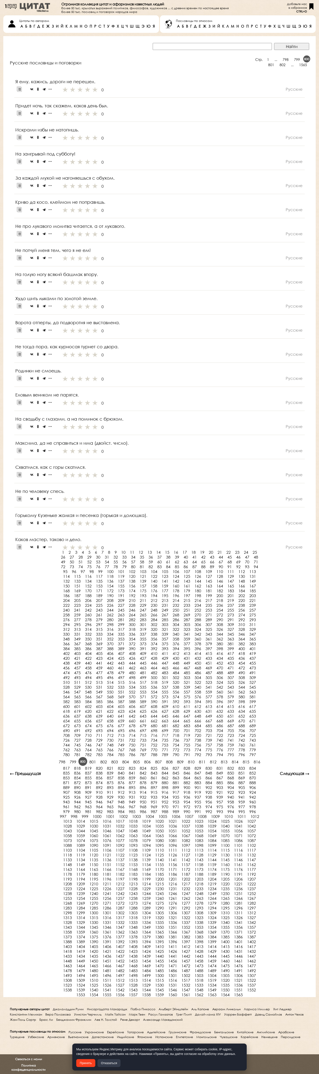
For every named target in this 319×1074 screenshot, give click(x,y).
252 (198, 610)
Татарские (135, 1032)
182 (219, 590)
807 (158, 761)
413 (187, 653)
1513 (133, 980)
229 (143, 605)
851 (241, 773)
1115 (225, 850)
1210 (93, 883)
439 (77, 663)
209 (121, 600)
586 (110, 701)
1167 (120, 869)
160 (176, 586)
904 (230, 787)
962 (77, 806)
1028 (67, 826)
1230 (159, 888)
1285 (93, 908)
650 (219, 716)
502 (176, 677)
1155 (159, 864)
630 (198, 711)
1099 (212, 845)
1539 (80, 989)
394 (176, 648)
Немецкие (269, 1037)
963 (88, 806)
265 (143, 614)
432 (198, 658)
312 (66, 629)
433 (209, 658)
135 (99, 581)
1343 (67, 927)
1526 (107, 985)
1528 (133, 985)
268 (176, 614)
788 (154, 754)
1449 (80, 961)
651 (230, 716)
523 (209, 682)
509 (252, 677)
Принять (86, 1063)
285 (165, 619)
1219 (212, 883)
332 (88, 634)
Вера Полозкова (58, 1014)
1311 (238, 912)
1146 (238, 859)
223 (77, 605)
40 (186, 557)
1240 (93, 893)
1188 (199, 874)
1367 (185, 932)
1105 (93, 850)
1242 (120, 893)
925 (66, 797)
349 (77, 639)
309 (230, 624)
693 (99, 730)
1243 (133, 893)
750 (132, 745)
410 (154, 653)
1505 (225, 975)
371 (121, 643)
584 (88, 701)
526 (241, 682)
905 (241, 787)
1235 (225, 888)
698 (154, 730)
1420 (93, 951)
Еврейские (115, 1032)
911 (110, 792)
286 (176, 619)
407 (121, 653)
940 (230, 797)
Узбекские (36, 1037)
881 (176, 782)
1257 (120, 898)
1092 (120, 845)
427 (143, 658)
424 (110, 658)
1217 (185, 883)
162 (198, 586)
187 (77, 595)
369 (99, 643)
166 (241, 586)
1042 (251, 826)
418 (241, 653)
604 (110, 706)
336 (132, 634)
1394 (146, 941)
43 (212, 557)
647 (187, 716)
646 (176, 716)
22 (228, 552)
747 (99, 745)
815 (246, 761)
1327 (251, 917)
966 (121, 806)
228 (132, 605)
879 (154, 782)
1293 (199, 908)
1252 (251, 893)
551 (121, 692)
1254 (80, 898)
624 (132, 711)
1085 (225, 840)
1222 (251, 883)
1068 (199, 835)
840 (121, 773)
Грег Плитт (184, 1014)
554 (154, 692)
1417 (251, 946)
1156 (172, 864)
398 (219, 648)
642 (132, 716)
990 (187, 811)
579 (230, 696)
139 (143, 581)
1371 (238, 932)
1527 (120, 985)
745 (77, 745)
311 (252, 624)
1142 (185, 859)
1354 (212, 927)
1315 (93, 917)
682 (176, 725)
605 (121, 706)
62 (177, 561)
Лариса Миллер (257, 1009)
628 (176, 711)
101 (121, 571)
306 (198, 624)
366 (66, 643)
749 (121, 745)
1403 (67, 946)
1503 (199, 975)
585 (99, 701)
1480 (93, 970)
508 (241, 677)
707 (252, 730)
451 (209, 663)
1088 (67, 845)
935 (176, 797)
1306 (172, 912)
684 (198, 725)
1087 (251, 840)
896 (143, 787)
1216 (172, 883)
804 (125, 761)
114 (66, 576)
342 (198, 634)
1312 (251, 912)
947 (110, 802)
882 (187, 782)
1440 (159, 956)
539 (187, 687)
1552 (251, 989)
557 (187, 692)
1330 (93, 922)
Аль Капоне (200, 1009)
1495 (93, 975)
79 (124, 566)
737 (187, 740)
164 (219, 586)
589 (143, 701)
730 (110, 740)
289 (209, 619)
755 (187, 745)
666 (198, 720)
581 (252, 696)
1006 (176, 816)
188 (88, 595)
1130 (225, 855)
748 (110, 745)
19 (202, 552)
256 (241, 610)
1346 (107, 927)
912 (121, 792)
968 (143, 806)
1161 (238, 864)
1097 (185, 845)
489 (230, 672)
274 (241, 614)
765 (99, 749)
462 (132, 667)
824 (143, 768)
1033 (133, 826)
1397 (185, 941)
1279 (212, 903)
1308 (199, 912)
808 (169, 761)
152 (88, 586)
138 (132, 581)
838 (99, 773)
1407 (120, 946)
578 (219, 696)
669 (230, 720)
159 (165, 586)
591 (165, 701)
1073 (67, 840)
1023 (199, 821)
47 (247, 557)
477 (99, 672)
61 (168, 561)
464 (154, 667)
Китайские (245, 1032)
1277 (185, 903)
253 (209, 610)
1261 (172, 898)
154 (110, 586)
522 (198, 682)
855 (88, 777)
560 (219, 692)
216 (198, 600)
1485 (159, 970)
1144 (212, 859)
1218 (199, 883)
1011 (241, 816)
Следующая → (294, 773)
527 (252, 682)
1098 (199, 845)
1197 (120, 879)
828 (187, 768)
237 (230, 605)
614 (219, 706)
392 (154, 648)
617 (252, 706)
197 (187, 595)
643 (143, 716)
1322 (185, 917)
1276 (172, 903)
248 (154, 610)
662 (154, 720)
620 (88, 711)
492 (66, 677)
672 (66, 725)
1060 (93, 835)
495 (99, 677)
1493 (67, 975)
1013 (67, 821)
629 (187, 711)
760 (241, 745)
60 (159, 561)
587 (121, 701)
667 (209, 720)
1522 (251, 980)
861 (154, 777)
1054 (212, 830)
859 (132, 777)
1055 (225, 830)
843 (154, 773)
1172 (185, 869)
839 (110, 773)
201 (230, 595)
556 (176, 692)
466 (176, 667)
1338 (199, 922)
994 (230, 811)
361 (209, 639)
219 (230, 600)
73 (72, 566)
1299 (80, 912)
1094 (146, 845)
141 (165, 581)
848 (209, 773)
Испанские (164, 1037)
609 (165, 706)
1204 (212, 879)
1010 (228, 816)
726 (66, 740)
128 (219, 576)
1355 (225, 927)
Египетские (184, 1037)
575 (187, 696)
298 (110, 624)
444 (132, 663)
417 (230, 653)
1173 (199, 869)
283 (143, 619)
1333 (133, 922)
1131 (238, 855)
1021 (172, 821)
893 (110, 787)
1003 (136, 816)
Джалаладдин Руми (68, 1009)
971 (176, 806)
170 (88, 590)
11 (132, 552)
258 (66, 614)
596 (219, 701)
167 (252, 586)
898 (165, 787)
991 (198, 811)
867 (219, 777)
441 (99, 663)
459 (99, 667)
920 (209, 792)
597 (230, 701)
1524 (80, 985)
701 (187, 730)
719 (187, 735)
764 (88, 749)
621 (99, 711)
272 (219, 614)
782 (88, 754)
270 (198, 614)
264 (132, 614)
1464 (80, 965)
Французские (200, 1032)
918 (187, 792)
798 (286, 59)
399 (230, 648)
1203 (199, 879)
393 (165, 648)
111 (230, 571)
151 (77, 586)
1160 (225, 864)
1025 (225, 821)
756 (198, 745)
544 (241, 687)
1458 (199, 961)
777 (230, 749)
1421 (107, 951)
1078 (133, 840)
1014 (80, 821)
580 (241, 696)
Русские (75, 1032)
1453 (133, 961)
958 (230, 802)
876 (121, 782)
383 (252, 643)
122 (154, 576)
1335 (159, 922)
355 (143, 639)
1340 (225, 922)
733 (143, 740)
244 (110, 610)
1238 (67, 893)
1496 (107, 975)
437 (252, 658)
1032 (120, 826)
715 (143, 735)
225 (99, 605)
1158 (199, 864)
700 (176, 730)
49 (63, 561)
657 (99, 720)
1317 (120, 917)
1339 (212, 922)
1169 (146, 869)
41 (194, 557)
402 (66, 653)
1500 (159, 975)
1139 (146, 859)
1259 (146, 898)
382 (241, 643)
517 (143, 682)
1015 (93, 821)
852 (252, 773)
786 (132, 754)
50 (72, 561)
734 (154, 740)
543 (230, 687)
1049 (146, 830)
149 (252, 581)
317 (121, 629)
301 (143, 624)
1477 (251, 965)
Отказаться (109, 1063)
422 (88, 658)
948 (121, 802)
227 (121, 605)
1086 (238, 840)
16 (176, 552)
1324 (212, 917)
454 (241, 663)
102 (132, 571)
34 (133, 557)
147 (230, 581)
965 (110, 806)
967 (132, 806)
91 (229, 566)
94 (256, 566)
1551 (238, 989)
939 (219, 797)
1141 (172, 859)
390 (132, 648)
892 (99, 787)
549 (99, 692)
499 (143, 677)
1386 (238, 936)
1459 (212, 961)
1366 (172, 932)
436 (241, 658)
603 (99, 706)
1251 (238, 893)
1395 (159, 941)
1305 (159, 912)
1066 (172, 835)
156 (132, 586)
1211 (107, 883)
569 (121, 696)
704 (219, 730)
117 (99, 576)
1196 (107, 879)
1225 (93, 888)
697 (143, 730)
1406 (107, 946)
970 (165, 806)
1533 (199, 985)
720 (198, 735)
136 (110, 581)
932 (143, 797)
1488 (199, 970)
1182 (120, 874)
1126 (172, 855)
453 (230, 663)
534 (132, 687)
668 (219, 720)
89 (212, 566)
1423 (133, 951)
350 (88, 639)
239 (252, 605)
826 (165, 768)
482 (154, 672)
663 (165, 720)
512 (88, 682)
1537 (251, 985)
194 (154, 595)
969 (154, 806)
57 (133, 561)
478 (110, 672)
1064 (146, 835)
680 (154, 725)
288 (198, 619)
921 (219, 792)
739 (209, 740)
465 (165, 667)
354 (132, 639)
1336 (172, 922)
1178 (67, 874)
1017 (120, 821)
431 (187, 658)
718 (176, 735)
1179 (80, 874)
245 (121, 610)
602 (88, 706)
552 (132, 692)
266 (154, 614)
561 (230, 692)
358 (176, 639)
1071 (238, 835)
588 (132, 701)
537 (165, 687)
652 (241, 716)
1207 (251, 879)
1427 (185, 951)
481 (143, 672)
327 (230, 629)
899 (176, 787)
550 (110, 692)
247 (143, 610)
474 (66, 672)
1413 (199, 946)
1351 (172, 927)
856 (99, 777)
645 (165, 716)
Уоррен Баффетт (238, 1014)
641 (121, 716)
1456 (172, 961)
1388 (67, 941)
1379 (146, 936)
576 (198, 696)
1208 (67, 883)
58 (142, 561)
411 (165, 653)
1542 (120, 989)
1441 (172, 956)
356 (154, 639)
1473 (199, 965)
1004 (149, 816)
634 (241, 711)
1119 (80, 855)
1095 (159, 845)
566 (88, 696)
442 (110, 663)
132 (66, 581)
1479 (80, 970)
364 (241, 639)
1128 (199, 855)
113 (252, 571)
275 (252, 614)
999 (85, 816)
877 (132, 782)
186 (66, 595)
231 (165, 605)
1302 (120, 912)
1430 (225, 951)
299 (121, 624)
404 (88, 653)
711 (99, 735)
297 (99, 624)
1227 (120, 888)
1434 (80, 956)
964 (99, 806)
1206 (238, 879)
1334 (146, 922)
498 (132, 677)
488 (219, 672)
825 (154, 768)
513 (99, 682)
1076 (107, 840)
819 (88, 768)
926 (77, 797)
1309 (212, 912)
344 (219, 634)
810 (191, 761)
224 (88, 605)
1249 (212, 893)
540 (198, 687)
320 (154, 629)
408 (132, 653)
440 (88, 663)
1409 (146, 946)
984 (121, 811)
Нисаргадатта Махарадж (107, 1009)
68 (229, 561)
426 (132, 658)
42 (203, 557)
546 (66, 692)
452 (219, 663)
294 (66, 624)
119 (121, 576)
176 (154, 590)
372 (132, 643)
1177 (251, 869)
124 (176, 576)
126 (198, 576)
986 (143, 811)
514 (110, 682)
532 (110, 687)
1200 (159, 879)
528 (66, 687)
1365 (159, 932)
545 (252, 687)
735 (165, 740)
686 (219, 725)
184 (241, 590)
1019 (146, 821)
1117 (251, 850)
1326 (238, 917)
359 (187, 639)
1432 (251, 951)
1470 (159, 965)
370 (110, 643)
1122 (120, 855)
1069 (212, 835)
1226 (107, 888)
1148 (67, 864)
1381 (172, 936)
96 (74, 571)
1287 (120, 908)
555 (165, 692)
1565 (303, 64)
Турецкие (17, 1037)
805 (136, 761)
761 (252, 745)
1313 (67, 917)
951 (154, 802)
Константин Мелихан (26, 1014)
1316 (107, 917)
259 (77, 614)
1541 (107, 989)
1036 (172, 826)
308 (219, 624)
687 (230, 725)
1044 (80, 830)
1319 (146, 917)
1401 (238, 941)
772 (176, 749)
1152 (120, 864)
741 (230, 740)
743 (252, 740)
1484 (146, 970)
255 (230, 610)
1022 (185, 821)
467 (187, 667)
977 (241, 806)
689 (252, 725)
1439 (146, 956)
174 (132, 590)
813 (224, 761)
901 (198, 787)
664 (176, 720)
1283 (67, 908)
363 (230, 639)
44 (221, 557)
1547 (185, 989)
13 (149, 552)
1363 (133, 932)
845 (176, 773)
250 (176, 610)
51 (80, 561)
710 (88, 735)
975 (219, 806)
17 (185, 552)
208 (110, 600)
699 (165, 730)
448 (176, 663)
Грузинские (177, 1032)
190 (110, 595)
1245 (159, 893)
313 (77, 629)
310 (241, 624)
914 (143, 792)
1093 (133, 845)
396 (198, 648)
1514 (146, 980)
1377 (120, 936)
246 (132, 610)
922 (230, 792)
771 (165, 749)
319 (143, 629)
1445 (225, 956)
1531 (172, 985)
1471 (172, 965)
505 (209, 677)
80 (133, 566)
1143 (199, 859)
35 (142, 557)
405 (99, 653)
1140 (159, 859)
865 (198, 777)
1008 (202, 816)
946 (99, 802)
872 (77, 782)
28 (80, 557)
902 (209, 787)
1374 (80, 936)
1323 (199, 917)
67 (221, 561)
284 (154, 619)
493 (77, 677)
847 (198, 773)
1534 (212, 985)
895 (132, 787)
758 (219, 745)
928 (99, 797)
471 (230, 667)
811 (202, 761)
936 (187, 797)
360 (198, 639)
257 (252, 610)
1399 (212, 941)
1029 (80, 826)
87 (194, 566)
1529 (146, 985)
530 (88, 687)
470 (219, 667)
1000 (97, 816)
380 (219, 643)
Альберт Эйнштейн (173, 1009)
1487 (185, 970)
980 (77, 811)
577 (209, 696)
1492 (251, 970)
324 (198, 629)
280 (110, 619)
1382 (185, 936)
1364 (146, 932)
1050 (159, 830)
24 (246, 552)
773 (187, 749)
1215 (159, 883)
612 (198, 706)
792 (198, 754)
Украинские (94, 1032)
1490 (225, 970)
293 (252, 619)
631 (209, 711)
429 (165, 658)
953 (176, 802)
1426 (172, 951)
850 (230, 773)
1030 (93, 826)
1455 (159, 961)
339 (165, 634)
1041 (238, 826)
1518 (199, 980)
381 (230, 643)
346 (241, 634)
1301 (107, 912)
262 (110, 614)
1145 (225, 859)
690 (66, 730)
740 (219, 740)
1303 (133, 912)
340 (176, 634)
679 (143, 725)
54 (107, 561)
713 (121, 735)
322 (176, 629)
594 (198, 701)
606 (132, 706)
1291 (172, 908)
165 (230, 586)
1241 (107, 893)
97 (83, 571)
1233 (199, 888)
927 (88, 797)
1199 (146, 879)
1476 (238, 965)
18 (193, 552)
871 (66, 782)
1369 (212, 932)
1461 (238, 961)
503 (187, 677)
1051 (172, 830)
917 (176, 792)
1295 (225, 908)
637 (77, 716)
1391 (107, 941)
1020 (159, 821)
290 (219, 619)
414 (198, 653)
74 (80, 566)
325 (209, 629)
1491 (238, 970)
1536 (238, 985)
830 (209, 768)
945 (88, 802)
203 (252, 595)
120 (132, 576)
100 (110, 571)
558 (198, 692)
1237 (251, 888)
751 (143, 745)
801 (271, 64)
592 (176, 701)
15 (167, 552)
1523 (67, 985)
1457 (185, 961)
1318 (133, 917)
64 (194, 561)
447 (165, 663)
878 (143, 782)
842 (143, 773)
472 (241, 667)
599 (252, 701)
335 (121, 634)
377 (187, 643)
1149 (80, 864)
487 (209, 672)
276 (66, 619)
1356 (238, 927)
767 (121, 749)
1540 (93, 989)
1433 (67, 956)
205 (77, 600)
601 (77, 706)
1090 (93, 845)
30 (98, 557)
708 (66, 735)
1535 (225, 985)
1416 (238, 946)
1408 (133, 946)
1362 (120, 932)
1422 (120, 951)
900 (187, 787)
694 (110, 730)
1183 (133, 874)
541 (209, 687)
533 (121, 687)
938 (209, 797)
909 (88, 792)
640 (110, 716)
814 (235, 761)
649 (209, 716)
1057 (251, 830)
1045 (93, 830)
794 (219, 754)
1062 (120, 835)
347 (252, 634)
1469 (146, 965)
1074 (80, 840)
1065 (159, 835)
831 (219, 768)
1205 (225, 879)
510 (66, 682)
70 (247, 561)
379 (209, 643)
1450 (93, 961)
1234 (212, 888)
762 (66, 749)
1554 (93, 994)
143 (187, 581)
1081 (172, 840)
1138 (133, 859)
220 (241, 600)
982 (99, 811)
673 (77, 725)
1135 (93, 859)
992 (209, 811)
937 (198, 797)
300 (132, 624)
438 (66, 663)
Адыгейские (156, 1032)
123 (165, 576)
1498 (133, 975)
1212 (120, 883)
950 (143, 802)
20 (211, 552)
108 (198, 571)
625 (143, 711)
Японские (144, 1037)
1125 (159, 855)
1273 (133, 903)
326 (219, 629)
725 (252, 735)
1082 (185, 840)
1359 (80, 932)
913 (132, 792)
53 (98, 561)
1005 (162, 816)
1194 (80, 879)
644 (154, 716)
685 (209, 725)
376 (176, 643)
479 (121, 672)
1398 (199, 941)
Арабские (286, 1032)
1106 (107, 850)
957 (219, 802)
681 (165, 725)
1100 (225, 845)
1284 (80, 908)
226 (110, 605)
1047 (120, 830)
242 (88, 610)
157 (143, 586)
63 (186, 561)
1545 (159, 989)
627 (165, 711)
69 (238, 561)
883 (198, 782)
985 (132, 811)
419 (252, 653)
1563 (212, 994)
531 (99, 687)
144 (198, 581)
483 (165, 672)
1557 (133, 994)
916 (165, 792)
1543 (133, 989)
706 (241, 730)
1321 (172, 917)
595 (209, 701)
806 (147, 761)
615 (230, 706)
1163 (67, 869)
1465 (93, 965)
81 (142, 566)
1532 (185, 985)
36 (151, 557)
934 (165, 797)
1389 (80, 941)
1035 (159, 826)
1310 (225, 912)
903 (219, 787)
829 (198, 768)
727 (77, 740)
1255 (93, 898)
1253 (67, 898)
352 (110, 639)
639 (99, 716)
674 (88, 725)
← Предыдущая (25, 773)
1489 (212, 970)
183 (230, 590)
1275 (159, 903)
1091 (107, 845)
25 (255, 552)
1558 (146, 994)
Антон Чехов (294, 1014)
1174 (212, 869)
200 (219, 595)
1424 (146, 951)
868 (230, 777)
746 (88, 745)
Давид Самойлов (268, 1014)
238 (241, 605)
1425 (159, 951)
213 (165, 600)
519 (165, 682)
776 (219, 749)
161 (187, 586)
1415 (225, 946)
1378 (133, 936)
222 (66, 605)
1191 (238, 874)
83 (159, 566)
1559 (159, 994)
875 (110, 782)
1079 (146, 840)
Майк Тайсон (115, 1014)
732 (132, 740)
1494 (80, 975)
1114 (212, 850)
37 (159, 557)
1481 (107, 970)
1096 (172, 845)
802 (282, 64)
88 (203, 566)
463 (143, 667)
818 (77, 768)
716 (154, 735)
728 (88, 740)
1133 (67, 859)
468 (198, 667)
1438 (133, 956)
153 (99, 586)
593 (187, 701)
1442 (185, 956)
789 (165, 754)
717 (165, 735)
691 (77, 730)
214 (176, 600)
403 (77, 653)
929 (110, 797)
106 (176, 571)
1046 (107, 830)
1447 (251, 956)
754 (176, 745)
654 (66, 720)
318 (132, 629)
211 (143, 600)
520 (176, 682)
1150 (93, 864)
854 (77, 777)
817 (66, 768)
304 (176, 624)
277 (77, 619)
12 (141, 552)
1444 (212, 956)
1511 (107, 980)
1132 (251, 855)
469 (209, 667)
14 (158, 552)
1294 (212, 908)
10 (123, 552)
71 (256, 561)
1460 (225, 961)
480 (132, 672)
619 (77, 711)
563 (252, 692)
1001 (110, 816)
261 (99, 614)
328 (241, 629)
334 (110, 634)
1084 (212, 840)
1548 (199, 989)
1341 (238, 922)
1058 (67, 835)
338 (154, 634)
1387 (251, 936)
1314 (80, 917)
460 (110, 667)
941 (241, 797)
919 (198, 792)
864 (187, 777)
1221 (238, 883)
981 (88, 811)
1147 (251, 859)
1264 (212, 898)
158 (154, 586)
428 (154, 658)
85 (177, 566)
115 (77, 576)
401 (252, 648)
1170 (159, 869)
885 (219, 782)
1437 (120, 956)
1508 (67, 980)
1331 (107, 922)
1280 (225, 903)
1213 (133, 883)
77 (107, 566)
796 (241, 754)
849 (219, 773)
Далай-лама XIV (208, 1014)
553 (143, 692)
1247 (185, 893)
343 (209, 634)
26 (63, 557)
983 (110, 811)
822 (121, 768)
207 (99, 600)
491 (252, 672)
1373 (67, 936)
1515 (159, 980)
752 (154, 745)
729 (99, 740)
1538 (67, 989)
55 (115, 561)
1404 (80, 946)
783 (99, 754)
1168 (133, 869)
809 (180, 761)
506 (219, 677)
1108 (133, 850)
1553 (80, 994)
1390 (93, 941)
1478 (67, 970)
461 (121, 667)
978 (252, 806)
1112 (185, 850)
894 (121, 787)
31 (107, 557)
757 (209, 745)
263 (121, 614)
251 (187, 610)
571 (143, 696)
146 (219, 581)
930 (121, 797)
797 (252, 754)
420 (66, 658)
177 (165, 590)
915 (154, 792)
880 (165, 782)
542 (219, 687)
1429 (212, 951)
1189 (212, 874)
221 (252, 600)
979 (66, 811)
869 (241, 777)
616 (241, 706)
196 (176, 595)
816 (257, 761)
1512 (120, 980)
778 (241, 749)
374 (154, 643)
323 (187, 629)
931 (132, 797)
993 (219, 811)
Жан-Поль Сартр (23, 1019)
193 (143, 595)
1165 (93, 869)
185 (252, 590)
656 (88, 720)
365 (252, 639)
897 (154, 787)
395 (187, 648)
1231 (172, 888)
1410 (159, 946)
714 (132, 735)
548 (88, 692)
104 (154, 571)
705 (230, 730)
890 (77, 787)
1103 (67, 850)
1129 (212, 855)
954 (187, 802)
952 (165, 802)
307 (209, 624)
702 (198, 730)
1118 (67, 855)
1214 (146, 883)
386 (88, 648)
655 (77, 720)
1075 (93, 840)
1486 (172, 970)
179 (187, 590)
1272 (120, 903)
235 (209, 605)
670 (241, 720)
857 (110, 777)
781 (77, 754)
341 (187, 634)
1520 (225, 980)
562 (241, 692)
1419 (80, 951)
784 (110, 754)
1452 (120, 961)
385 (77, 648)
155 (121, 586)
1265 (225, 898)
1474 (212, 965)
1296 (238, 908)
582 (66, 701)
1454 (146, 961)
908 (77, 792)
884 (209, 782)
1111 (172, 850)
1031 (107, 826)
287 (187, 619)
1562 (199, 994)
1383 (199, 936)
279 (99, 619)
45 (229, 557)
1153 (133, 864)
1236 (238, 888)
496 (110, 677)
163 (209, 586)
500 (154, 677)
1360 (93, 932)
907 (66, 792)
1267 (251, 898)
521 (187, 682)
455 (252, 663)
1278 (199, 903)
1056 (238, 830)
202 (241, 595)
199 (209, 595)
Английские (266, 1032)
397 (209, 648)
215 (187, 600)
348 (66, 639)
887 (241, 782)
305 (187, 624)
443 (121, 663)
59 (151, 561)
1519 (212, 980)
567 (99, 696)
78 (115, 566)
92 (238, 566)
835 (66, 773)
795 (230, 754)
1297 (251, 908)
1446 (238, 956)
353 (121, 639)
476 (88, 672)
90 (221, 566)
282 (132, 619)
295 (77, 624)
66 (212, 561)
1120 (93, 855)
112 (241, 571)
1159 (212, 864)
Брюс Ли (46, 1019)
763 (77, 749)
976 (230, 806)
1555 (107, 994)
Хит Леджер (282, 1009)
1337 (185, 922)
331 (77, 634)
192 (132, 595)
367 (77, 643)
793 (209, 754)
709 (77, 735)
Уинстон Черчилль (88, 1014)
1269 (80, 903)
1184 (146, 874)
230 (154, 605)
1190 (225, 874)
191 (121, 595)
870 (252, 777)
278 (88, 619)
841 (132, 773)
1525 (93, 985)
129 (230, 576)
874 (99, 782)
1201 (172, 879)
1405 (93, 946)
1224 (80, 888)
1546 (172, 989)
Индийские (125, 1037)
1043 (67, 830)
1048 (133, 830)
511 (77, 682)
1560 (172, 994)
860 (143, 777)
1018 (133, 821)
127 (209, 576)
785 (121, 754)
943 (66, 802)
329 (252, 629)
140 (154, 581)
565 (77, 696)
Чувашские (228, 1037)
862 (165, 777)
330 (66, 634)
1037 (185, 826)
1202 (185, 879)
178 (176, 590)
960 (252, 802)
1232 (185, 888)
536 (154, 687)
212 (154, 600)
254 (219, 610)
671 (252, 720)
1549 (212, 989)
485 (187, 672)
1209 (80, 883)
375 (165, 643)
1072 (251, 835)
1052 (185, 830)
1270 (93, 903)
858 (121, 777)
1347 (120, 927)
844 (165, 773)
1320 (159, 917)
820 (99, 768)
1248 (199, 893)
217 (209, 600)
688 (241, 725)
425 (121, 658)
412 (176, 653)
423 (99, 658)
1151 (107, 864)
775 (209, 749)
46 (238, 557)
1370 (225, 932)
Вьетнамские (78, 1037)
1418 (67, 951)
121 (143, 576)
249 (165, 610)
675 (99, 725)
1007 (189, 816)
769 (143, 749)
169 (77, 590)
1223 (67, 888)
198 (198, 595)
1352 (185, 927)
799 (297, 59)
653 (252, 716)
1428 (199, 951)
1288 (133, 908)
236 (219, 605)
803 (114, 761)
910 (99, 792)
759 (230, 745)
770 (154, 749)
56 (124, 561)
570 (132, 696)
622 (110, 711)
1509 (80, 980)
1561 (185, 994)
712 (110, 735)
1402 (251, 941)
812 (213, 761)
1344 (80, 927)
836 (77, 773)
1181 (107, 874)
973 (198, 806)
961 (66, 806)
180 (198, 590)
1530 (159, 985)
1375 (93, 936)
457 (77, 667)
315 (99, 629)
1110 (159, 850)
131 (252, 576)
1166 (107, 869)
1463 (67, 965)
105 (165, 571)
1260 (159, 898)
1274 (146, 903)
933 (154, 797)
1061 (107, 835)
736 (176, 740)
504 (198, 677)
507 (230, 677)
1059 (80, 835)
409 (143, 653)
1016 (107, 821)
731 (121, 740)
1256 (107, 898)
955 (198, 802)
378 (198, 643)
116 (88, 576)
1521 (238, 980)
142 (176, 581)
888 (252, 782)
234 (198, 605)
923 (241, 792)
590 (154, 701)
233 (187, 605)
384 (66, 648)
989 (176, 811)
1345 (93, 927)
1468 (133, 965)
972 (187, 806)
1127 (185, 855)
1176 (238, 869)
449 (187, 663)
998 (74, 816)
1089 (80, 845)
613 (209, 706)
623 (121, 711)
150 (66, 586)
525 (230, 682)
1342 (251, 922)
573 (165, 696)
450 (198, 663)
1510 (93, 980)
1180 (93, 874)
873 (88, 782)
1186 (172, 874)
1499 (146, 975)
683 (187, 725)
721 (209, 735)
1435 (93, 956)
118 (110, 576)
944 (77, 802)
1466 (107, 965)
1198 (133, 879)
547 (77, 692)
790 (176, 754)
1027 (251, 821)
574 (176, 696)
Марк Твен (137, 1014)
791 (187, 754)
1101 (238, 845)
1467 (120, 965)
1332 (120, 922)
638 (88, 716)
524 (219, 682)
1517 (185, 980)
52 (89, 561)
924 (252, 792)
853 (66, 777)
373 (143, 643)
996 (252, 811)
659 (121, 720)
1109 (146, 850)
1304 (146, 912)
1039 (212, 826)
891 (88, 787)
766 (110, 749)
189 (99, 595)
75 (89, 566)
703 (209, 730)
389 (121, 648)
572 (154, 696)
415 (209, 653)
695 (121, 730)
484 (176, 672)
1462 (251, 961)
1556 (120, 994)
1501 (172, 975)
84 (168, 566)
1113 (199, 850)
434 (219, 658)
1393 (133, 941)
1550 (225, 989)
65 (203, 561)
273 (230, 614)
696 (132, 730)
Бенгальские (224, 1032)
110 (219, 571)
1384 (212, 936)
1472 (185, 965)
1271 (107, 903)
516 (132, 682)
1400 (225, 941)
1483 (133, 970)
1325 (225, 917)
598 (241, 701)
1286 (107, 908)
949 (132, 802)
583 (77, 701)
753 (165, 745)
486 (198, 672)
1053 (199, 830)
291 (230, 619)
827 (176, 768)
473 (252, 667)
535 (143, 687)
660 (132, 720)
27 (72, 557)
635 (252, 711)
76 (98, 566)
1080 (159, 840)
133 (77, 581)
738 (198, 740)
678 (132, 725)
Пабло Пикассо (143, 1009)
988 (165, 811)
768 (132, 749)
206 (88, 600)
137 (121, 581)
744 (66, 745)
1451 (107, 961)
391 (143, 648)
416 (219, 653)
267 (165, 614)
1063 (133, 835)
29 (89, 557)
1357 (251, 927)
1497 (120, 975)
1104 (80, 850)
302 (154, 624)
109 (209, 571)
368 (88, 643)
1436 (107, 956)
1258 (133, 898)
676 (110, 725)
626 (154, 711)
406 (110, 653)
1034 (146, 826)
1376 (107, 936)
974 (209, 806)
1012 (254, 816)
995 (241, 811)
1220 (225, 883)
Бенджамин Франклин (73, 1019)
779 (252, 749)
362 (219, 639)
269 (187, 614)
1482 (120, 970)
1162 (251, 864)
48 (256, 557)
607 (143, 706)
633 (230, 711)
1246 (172, 893)
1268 (67, 903)
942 (252, 797)
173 (121, 590)
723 (230, 735)
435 (230, 658)
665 (187, 720)
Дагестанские (103, 1037)
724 (241, 735)
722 (219, 735)
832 (230, 768)
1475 (225, 965)
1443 (199, 956)
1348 (133, 927)
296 (88, 624)
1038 (199, 826)
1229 (146, 888)
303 (165, 624)
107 (187, 571)
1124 (146, 855)
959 (241, 802)
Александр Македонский (163, 1019)
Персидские (290, 1037)
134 (88, 581)
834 (252, 768)
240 (66, 610)
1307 (185, 912)
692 (88, 730)
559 (209, 692)
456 (66, 667)
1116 (238, 850)
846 (187, 773)
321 (165, 629)
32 (115, 557)
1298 (67, 912)
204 (66, 600)
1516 (172, 980)
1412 (185, 946)
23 (237, 552)
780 (66, 754)
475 (77, 672)
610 (176, 706)
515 (121, 682)
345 (230, 634)
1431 (238, 951)
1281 (238, 903)
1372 (251, 932)
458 (88, 667)
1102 (251, 845)
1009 (215, 816)
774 (198, 749)
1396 (172, 941)
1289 (146, 908)
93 (247, 566)
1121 (107, 855)
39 (177, 557)
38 (168, 557)
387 (99, 648)
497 (121, 677)
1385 (225, 936)
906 (252, 787)
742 (241, 740)
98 (91, 571)
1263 (199, 898)
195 (165, 595)
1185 (159, 874)
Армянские (56, 1037)
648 (198, 716)
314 (88, 629)
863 (176, 777)
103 (143, 571)
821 (110, 768)
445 (143, 663)
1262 (185, 898)
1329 (80, 922)
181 (209, 590)
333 (99, 634)
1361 (107, 932)
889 (66, 787)
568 (110, 696)
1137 (120, 859)
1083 (199, 840)
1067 (185, 835)
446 (154, 663)
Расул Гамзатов (160, 1014)
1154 (146, 864)
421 (77, 658)
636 (66, 716)
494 (88, 677)
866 (209, 777)
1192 (251, 874)
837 (88, 773)
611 (187, 706)
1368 (199, 932)
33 (124, 557)
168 (66, 590)
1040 (225, 826)
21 (220, 552)
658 (110, 720)
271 (209, 614)
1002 (123, 816)
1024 (212, 821)
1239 (80, 893)
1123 (133, 855)
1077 (120, 840)
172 (110, 590)
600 (66, 706)
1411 (172, 946)
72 (63, 566)
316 (110, 629)
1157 (185, 864)
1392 (120, 941)
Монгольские (206, 1037)
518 (154, 682)
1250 (225, 893)
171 (99, 590)
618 (66, 711)
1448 (67, 961)
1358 (67, 932)
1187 (185, 874)
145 (209, 581)
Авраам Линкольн (226, 1009)
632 (219, 711)
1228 (133, 888)
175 (143, 590)
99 (100, 571)
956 (209, 802)
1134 (80, 859)
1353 (199, 927)
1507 (251, 975)
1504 (212, 975)
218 (219, 600)
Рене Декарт (130, 1019)
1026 (238, 821)
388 (110, 648)
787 (143, 754)
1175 (225, 869)
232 (176, 605)
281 (121, 619)
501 (165, 677)
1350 (159, 927)
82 (151, 566)
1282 (251, 903)
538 (176, 687)
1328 (67, 922)
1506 (238, 975)
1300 (93, 912)
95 (65, 571)
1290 (159, 908)
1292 (185, 908)
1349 (146, 927)
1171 (172, 869)
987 (154, 811)
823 (132, 768)
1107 (120, 850)
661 (143, 720)
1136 (107, 859)
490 (241, 672)
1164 (80, 869)
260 (88, 614)
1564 (225, 994)
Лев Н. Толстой (105, 1019)
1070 (225, 835)
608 (154, 706)
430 (176, 658)
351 (99, 639)
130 (241, 576)
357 (165, 639)
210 (132, 600)
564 (66, 696)
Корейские (249, 1037)
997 (63, 816)
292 (241, 619)
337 (143, 634)
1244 (146, 893)
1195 (93, 879)
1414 (212, 946)
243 (99, 610)
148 (241, 581)
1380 (159, 936)
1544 (146, 989)
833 (241, 768)
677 (121, 725)
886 (230, 782)
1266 (238, 898)
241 (77, 610)
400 (241, 648)
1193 (67, 879)
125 (187, 576)
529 (77, 687)
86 (186, 566)
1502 (185, 975)
